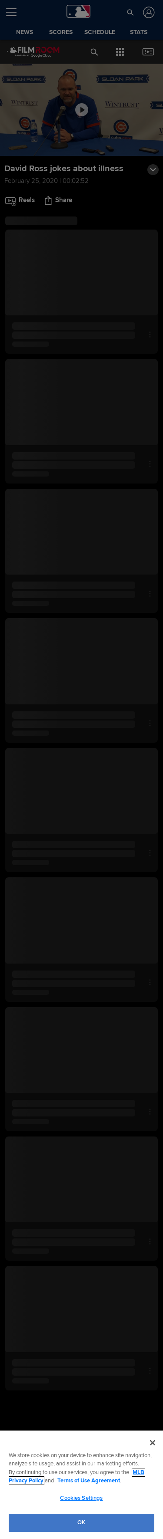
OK (81, 1522)
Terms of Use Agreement (88, 1480)
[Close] (152, 1442)
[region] (81, 1485)
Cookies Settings (81, 1498)
